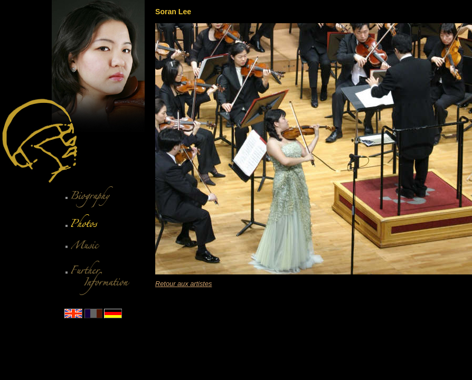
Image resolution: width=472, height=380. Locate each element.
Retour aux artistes (183, 284)
